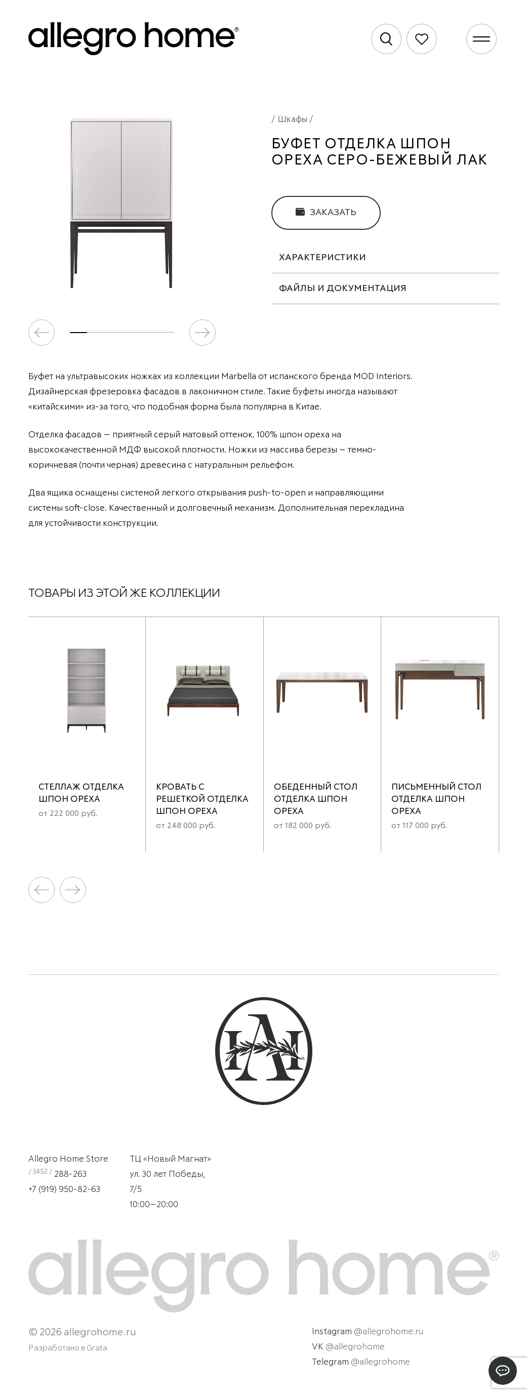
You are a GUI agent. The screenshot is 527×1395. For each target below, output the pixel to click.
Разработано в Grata (67, 1348)
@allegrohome (355, 1347)
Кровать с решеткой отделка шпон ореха (202, 799)
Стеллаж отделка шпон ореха (81, 793)
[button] (202, 332)
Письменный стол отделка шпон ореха (436, 799)
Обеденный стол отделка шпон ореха (315, 799)
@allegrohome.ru (388, 1332)
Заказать (326, 212)
